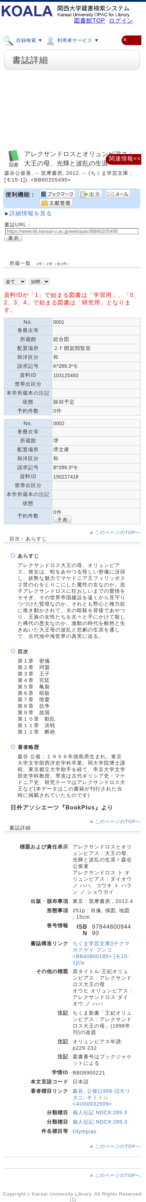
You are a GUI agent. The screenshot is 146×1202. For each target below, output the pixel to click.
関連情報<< (125, 158)
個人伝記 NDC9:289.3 (100, 1122)
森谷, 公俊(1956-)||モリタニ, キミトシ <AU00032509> (102, 1097)
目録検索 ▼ (23, 40)
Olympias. (85, 1131)
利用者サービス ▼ (72, 40)
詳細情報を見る (30, 213)
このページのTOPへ (118, 532)
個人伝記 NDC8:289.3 (100, 1112)
